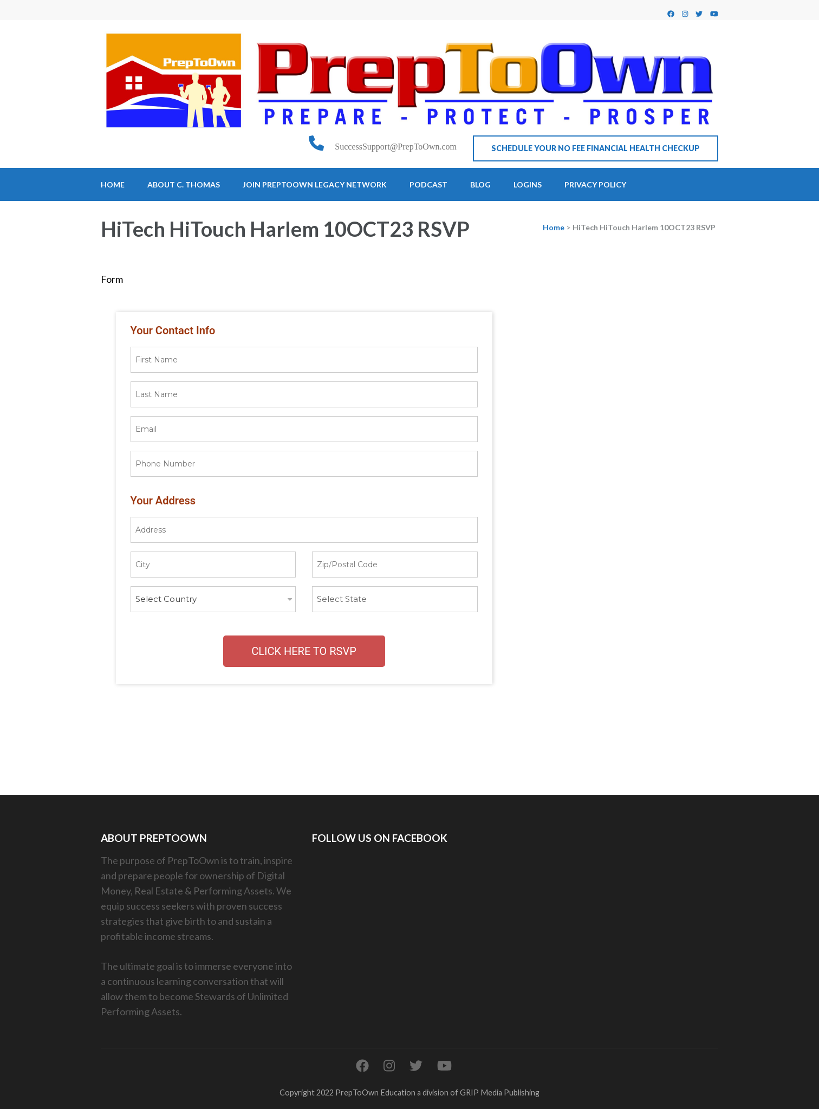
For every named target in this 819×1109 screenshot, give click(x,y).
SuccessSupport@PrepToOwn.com (396, 146)
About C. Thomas (183, 184)
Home (113, 184)
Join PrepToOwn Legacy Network (315, 184)
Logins (528, 184)
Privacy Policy (595, 184)
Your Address (163, 500)
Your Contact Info (173, 330)
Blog (480, 184)
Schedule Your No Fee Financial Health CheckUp (595, 148)
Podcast (428, 184)
